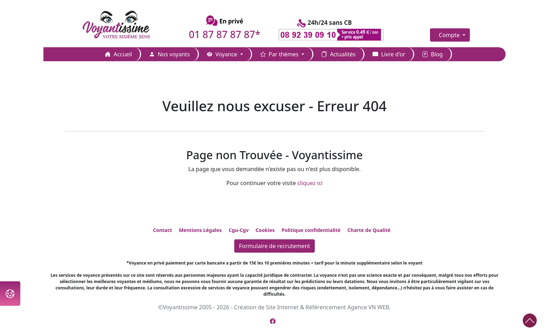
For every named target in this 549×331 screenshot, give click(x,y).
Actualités (338, 54)
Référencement (326, 307)
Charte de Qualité (368, 230)
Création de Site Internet (266, 307)
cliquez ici (309, 183)
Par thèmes (280, 54)
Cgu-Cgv (239, 230)
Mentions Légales (200, 230)
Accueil (118, 54)
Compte (450, 35)
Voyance (223, 54)
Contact (162, 230)
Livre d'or (389, 54)
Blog (432, 54)
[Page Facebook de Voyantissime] (273, 321)
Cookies (265, 230)
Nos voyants (169, 54)
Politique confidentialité (311, 230)
